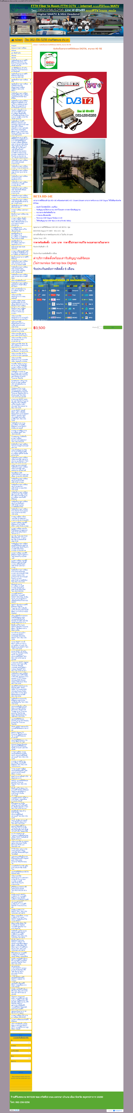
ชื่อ (12, 1040)
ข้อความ (13, 1061)
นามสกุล (13, 1045)
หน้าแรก (35, 45)
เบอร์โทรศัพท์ (15, 1051)
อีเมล (12, 1056)
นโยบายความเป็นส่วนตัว (21, 1078)
